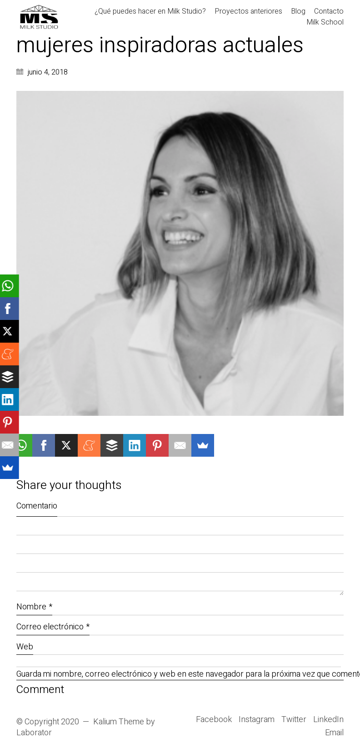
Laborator (34, 733)
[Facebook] (214, 719)
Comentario (36, 506)
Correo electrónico (53, 627)
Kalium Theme (118, 722)
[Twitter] (293, 719)
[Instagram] (257, 719)
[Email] (334, 733)
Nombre (34, 607)
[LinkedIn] (328, 719)
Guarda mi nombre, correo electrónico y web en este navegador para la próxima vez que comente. (180, 674)
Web (24, 647)
